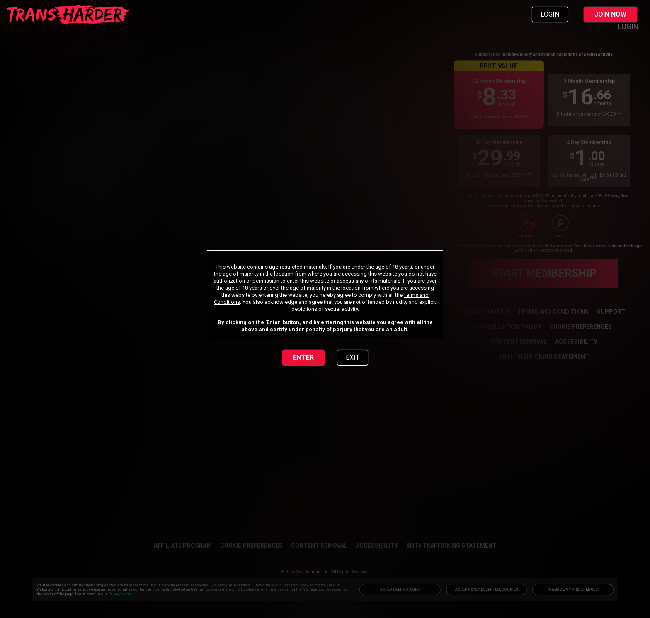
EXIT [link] (352, 357)
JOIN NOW (610, 14)
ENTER (303, 357)
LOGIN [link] (550, 14)
